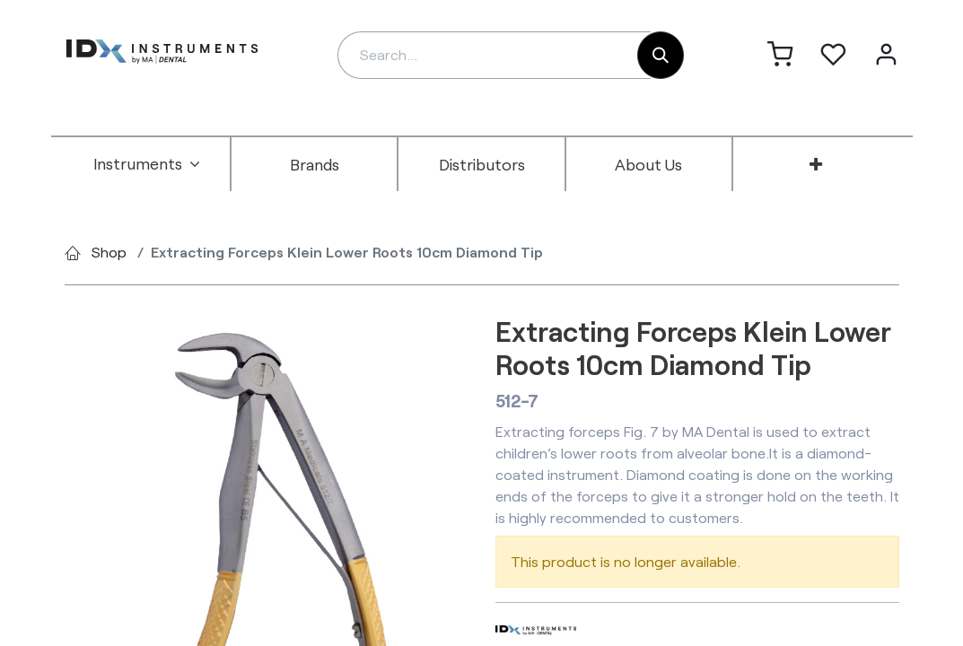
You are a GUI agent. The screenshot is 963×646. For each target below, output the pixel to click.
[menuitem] (147, 164)
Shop (109, 251)
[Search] (660, 55)
